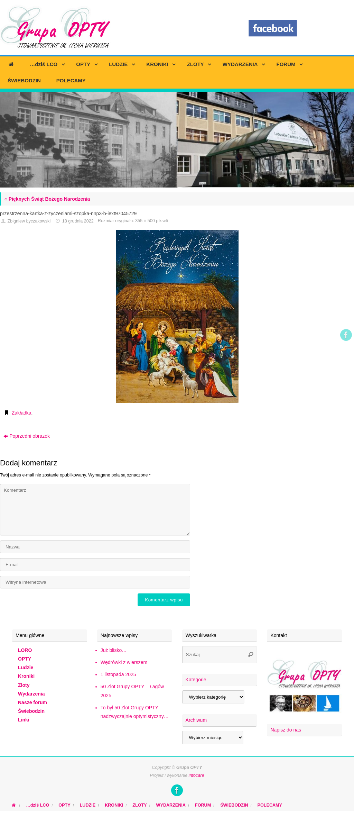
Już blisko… (114, 650)
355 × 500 (145, 220)
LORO (25, 650)
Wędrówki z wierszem (124, 662)
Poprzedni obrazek (26, 436)
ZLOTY (139, 805)
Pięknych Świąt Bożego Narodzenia (47, 199)
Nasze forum (32, 702)
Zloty (23, 685)
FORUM (203, 805)
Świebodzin (31, 711)
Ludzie (25, 667)
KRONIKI (114, 805)
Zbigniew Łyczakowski (29, 221)
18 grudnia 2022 (78, 221)
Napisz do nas (285, 730)
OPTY (24, 659)
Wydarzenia (31, 694)
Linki (23, 719)
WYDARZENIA (171, 805)
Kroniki (26, 676)
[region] (177, 140)
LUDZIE (87, 805)
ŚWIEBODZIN (234, 805)
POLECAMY (270, 805)
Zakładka (21, 413)
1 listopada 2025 (118, 674)
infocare (196, 775)
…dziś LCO (37, 805)
